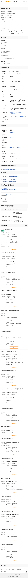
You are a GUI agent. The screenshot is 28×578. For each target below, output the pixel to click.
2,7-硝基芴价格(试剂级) (7, 206)
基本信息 (3, 37)
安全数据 (3, 125)
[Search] (19, 2)
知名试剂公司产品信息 (7, 185)
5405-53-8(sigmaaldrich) (6, 194)
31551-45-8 (3, 571)
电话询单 (14, 249)
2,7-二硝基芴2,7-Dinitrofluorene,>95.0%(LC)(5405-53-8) (9, 199)
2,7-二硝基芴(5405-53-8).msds (8, 169)
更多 (26, 225)
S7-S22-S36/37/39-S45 (15, 147)
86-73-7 (2, 569)
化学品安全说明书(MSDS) (8, 165)
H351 (11, 137)
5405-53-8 (19, 569)
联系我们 (9, 576)
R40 (10, 145)
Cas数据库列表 (8, 4)
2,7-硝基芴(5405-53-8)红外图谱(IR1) (9, 179)
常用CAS (12, 574)
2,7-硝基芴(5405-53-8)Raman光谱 (8, 181)
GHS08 (11, 132)
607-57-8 (8, 569)
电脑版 (13, 576)
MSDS (6, 574)
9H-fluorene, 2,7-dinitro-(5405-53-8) (18, 116)
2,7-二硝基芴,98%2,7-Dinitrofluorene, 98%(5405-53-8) (8, 189)
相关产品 (3, 565)
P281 (11, 140)
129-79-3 (13, 569)
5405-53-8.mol (10, 26)
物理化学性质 (5, 67)
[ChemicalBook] (5, 2)
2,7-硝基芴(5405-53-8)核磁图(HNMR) (9, 176)
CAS (9, 574)
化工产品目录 (17, 574)
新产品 (22, 574)
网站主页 (2, 4)
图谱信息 (3, 172)
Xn (10, 142)
